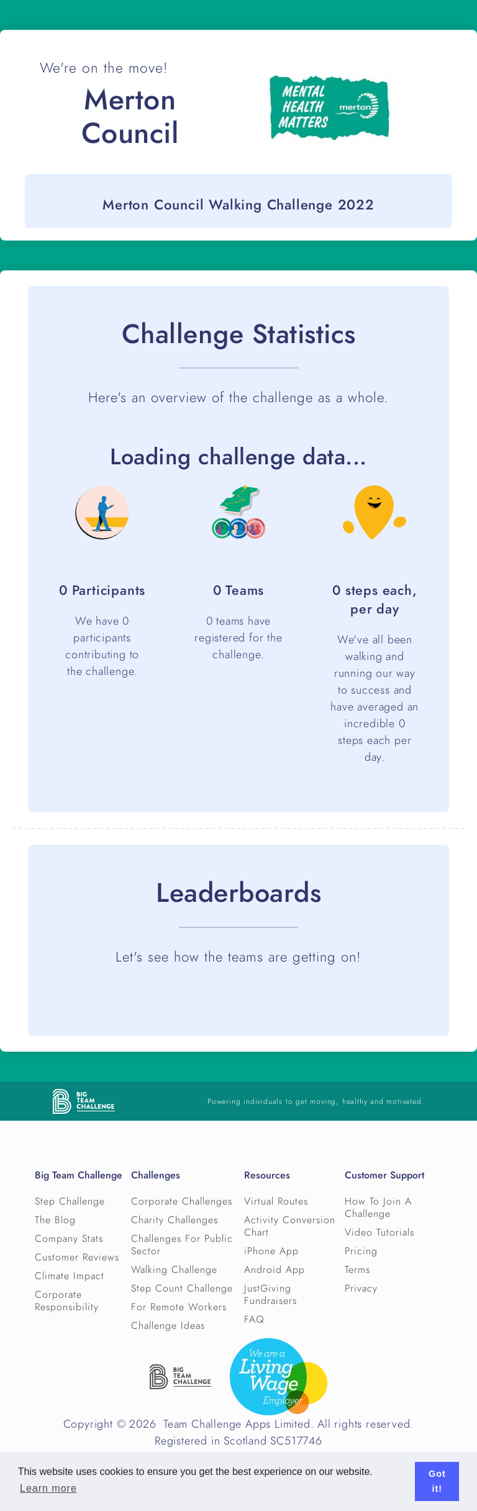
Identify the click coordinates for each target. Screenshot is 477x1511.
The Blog (55, 1220)
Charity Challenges (174, 1220)
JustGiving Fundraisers (270, 1294)
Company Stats (69, 1239)
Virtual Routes (276, 1201)
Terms (357, 1270)
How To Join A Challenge (378, 1207)
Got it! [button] (437, 1481)
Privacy (361, 1288)
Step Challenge (70, 1201)
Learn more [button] (48, 1488)
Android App (274, 1270)
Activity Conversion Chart (289, 1226)
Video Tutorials (379, 1232)
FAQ (254, 1319)
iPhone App (271, 1251)
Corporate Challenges (181, 1201)
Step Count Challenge (182, 1288)
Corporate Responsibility (67, 1300)
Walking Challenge (174, 1270)
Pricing (361, 1251)
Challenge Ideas (168, 1326)
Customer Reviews (77, 1257)
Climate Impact (69, 1276)
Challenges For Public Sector (182, 1245)
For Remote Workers (179, 1307)
